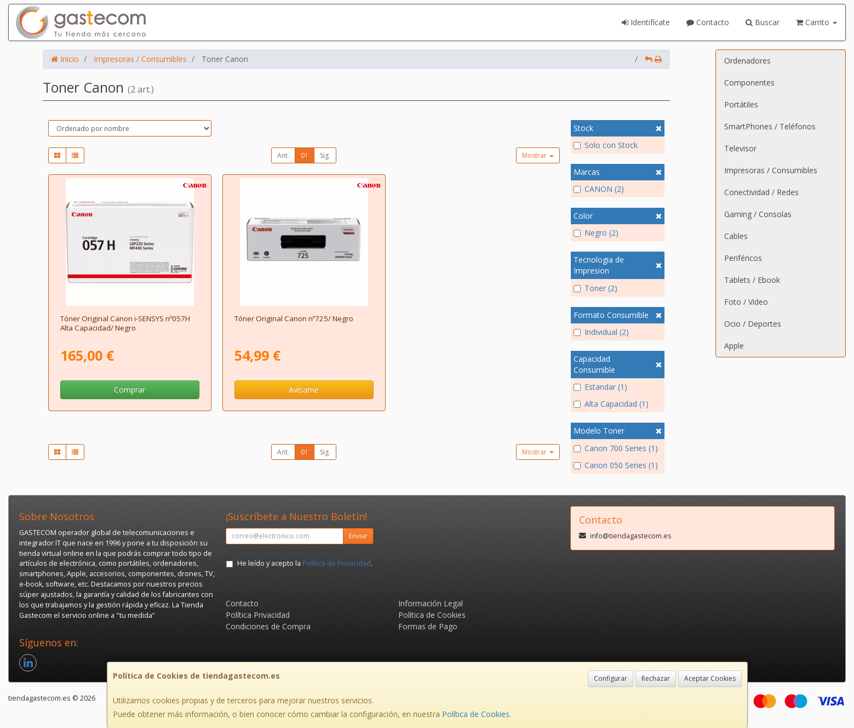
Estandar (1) (600, 387)
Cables (736, 236)
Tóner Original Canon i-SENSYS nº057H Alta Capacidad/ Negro (125, 323)
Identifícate (646, 22)
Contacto (707, 22)
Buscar (763, 22)
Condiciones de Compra (268, 626)
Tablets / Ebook (752, 280)
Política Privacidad (258, 615)
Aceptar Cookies (710, 678)
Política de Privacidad (336, 563)
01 (304, 155)
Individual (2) (601, 332)
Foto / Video (746, 302)
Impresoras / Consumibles (770, 170)
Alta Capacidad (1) (611, 404)
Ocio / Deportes (752, 323)
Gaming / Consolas (758, 214)
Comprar (129, 389)
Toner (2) (595, 288)
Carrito (816, 22)
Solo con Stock (606, 145)
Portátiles (741, 104)
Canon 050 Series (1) (616, 465)
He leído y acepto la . (304, 563)
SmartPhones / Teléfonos (770, 126)
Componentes (749, 82)
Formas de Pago (427, 626)
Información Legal (430, 603)
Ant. (283, 155)
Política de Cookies (475, 714)
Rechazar (655, 678)
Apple (734, 345)
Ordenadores (747, 60)
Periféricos (743, 258)
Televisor (740, 148)
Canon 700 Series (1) (616, 448)
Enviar (358, 536)
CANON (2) (599, 189)
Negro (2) (596, 233)
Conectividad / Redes (761, 192)
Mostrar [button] (538, 155)
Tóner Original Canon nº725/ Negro (293, 318)
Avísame (304, 389)
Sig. (325, 155)
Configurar (610, 678)
